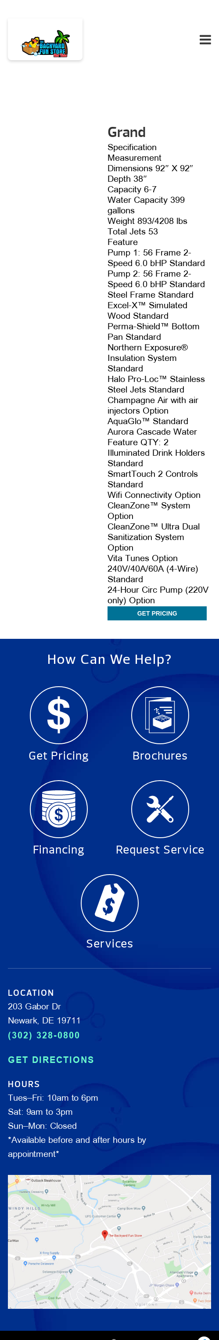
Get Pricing (157, 613)
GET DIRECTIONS (51, 1060)
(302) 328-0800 (44, 1035)
